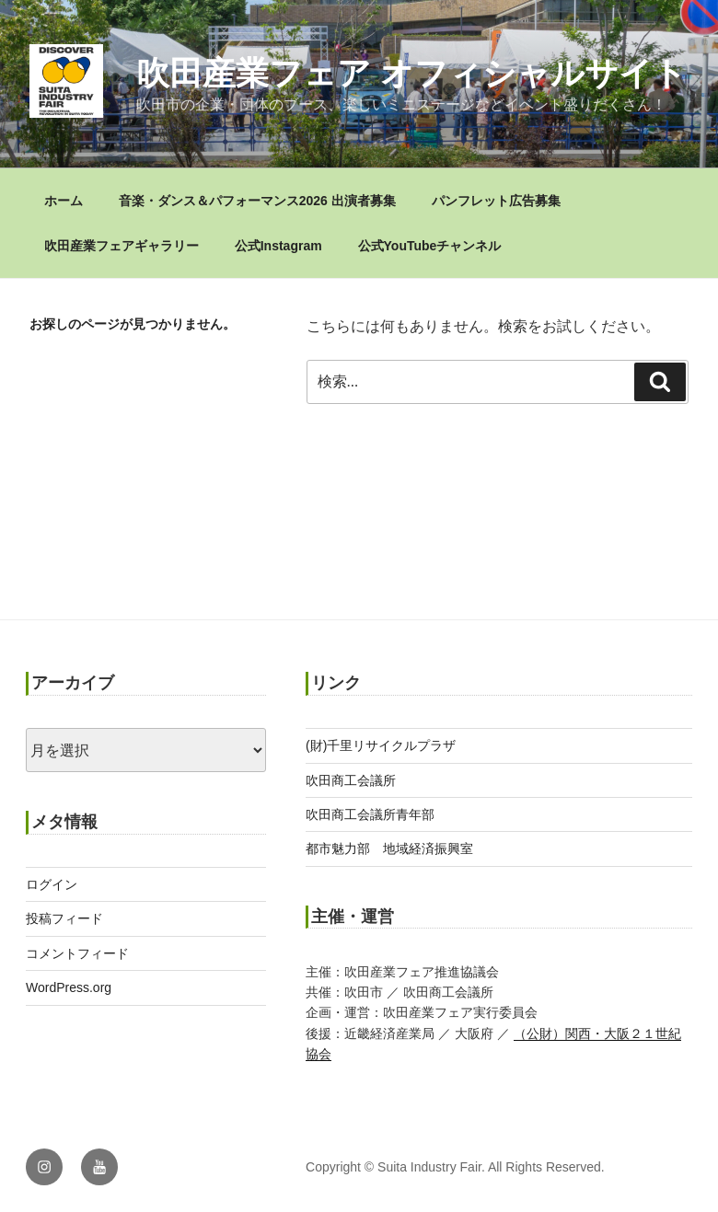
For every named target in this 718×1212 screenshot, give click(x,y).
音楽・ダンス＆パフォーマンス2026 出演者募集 (257, 200)
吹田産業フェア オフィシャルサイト (411, 73)
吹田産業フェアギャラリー (121, 245)
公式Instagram (278, 245)
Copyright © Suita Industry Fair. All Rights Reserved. (455, 1167)
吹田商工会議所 (351, 780)
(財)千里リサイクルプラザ (381, 745)
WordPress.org (68, 987)
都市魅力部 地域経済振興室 (389, 848)
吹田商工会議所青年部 (370, 814)
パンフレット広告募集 (496, 200)
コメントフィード (77, 953)
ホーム (63, 200)
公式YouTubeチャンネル (430, 245)
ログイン (51, 884)
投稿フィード (64, 918)
